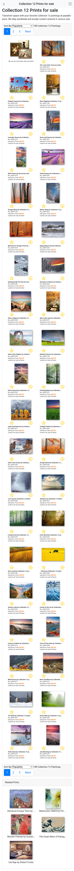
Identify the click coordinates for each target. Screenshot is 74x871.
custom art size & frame (48, 71)
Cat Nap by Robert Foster (21, 862)
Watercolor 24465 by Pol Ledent (55, 811)
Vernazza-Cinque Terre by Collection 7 (26, 811)
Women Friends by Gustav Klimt (23, 836)
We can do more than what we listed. (21, 61)
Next (28, 31)
